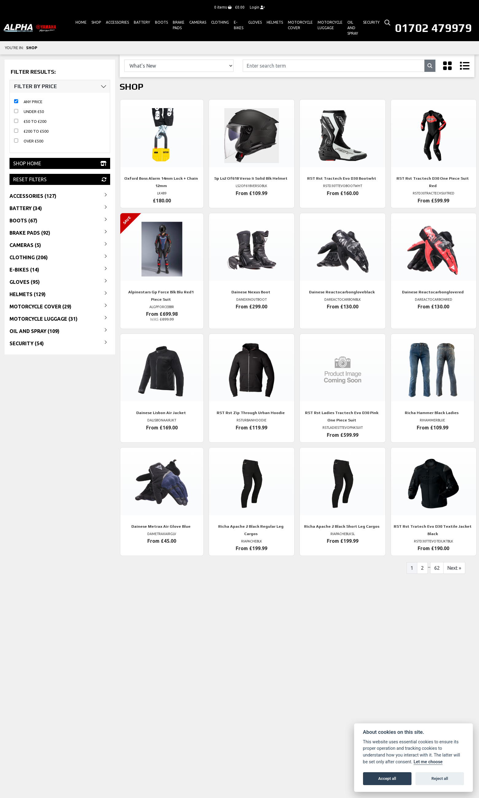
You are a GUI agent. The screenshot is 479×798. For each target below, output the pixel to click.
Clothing (220, 22)
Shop (96, 22)
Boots (161, 22)
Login (257, 7)
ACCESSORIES (117, 22)
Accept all (387, 778)
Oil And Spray (352, 27)
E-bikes (238, 25)
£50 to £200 (35, 121)
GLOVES (255, 22)
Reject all (439, 778)
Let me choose (428, 762)
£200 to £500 (36, 131)
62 (437, 568)
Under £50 (34, 111)
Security (371, 22)
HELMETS (275, 22)
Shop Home (59, 163)
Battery (142, 22)
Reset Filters (59, 179)
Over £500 (33, 141)
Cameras (197, 22)
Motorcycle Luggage (330, 25)
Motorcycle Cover (300, 25)
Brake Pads (178, 25)
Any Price (33, 102)
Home (81, 22)
